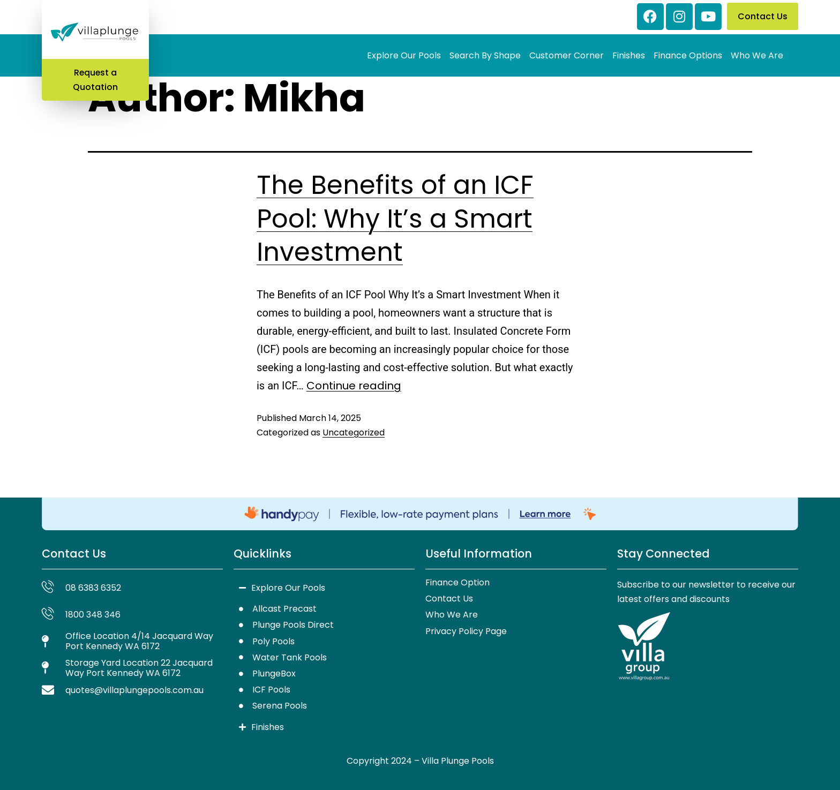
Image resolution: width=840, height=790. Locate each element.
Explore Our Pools (404, 55)
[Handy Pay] (420, 514)
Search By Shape (485, 55)
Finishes (628, 55)
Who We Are (757, 55)
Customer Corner (566, 55)
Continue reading (353, 385)
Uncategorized (353, 432)
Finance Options (688, 55)
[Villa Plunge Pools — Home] (95, 32)
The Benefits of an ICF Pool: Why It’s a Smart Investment (395, 218)
